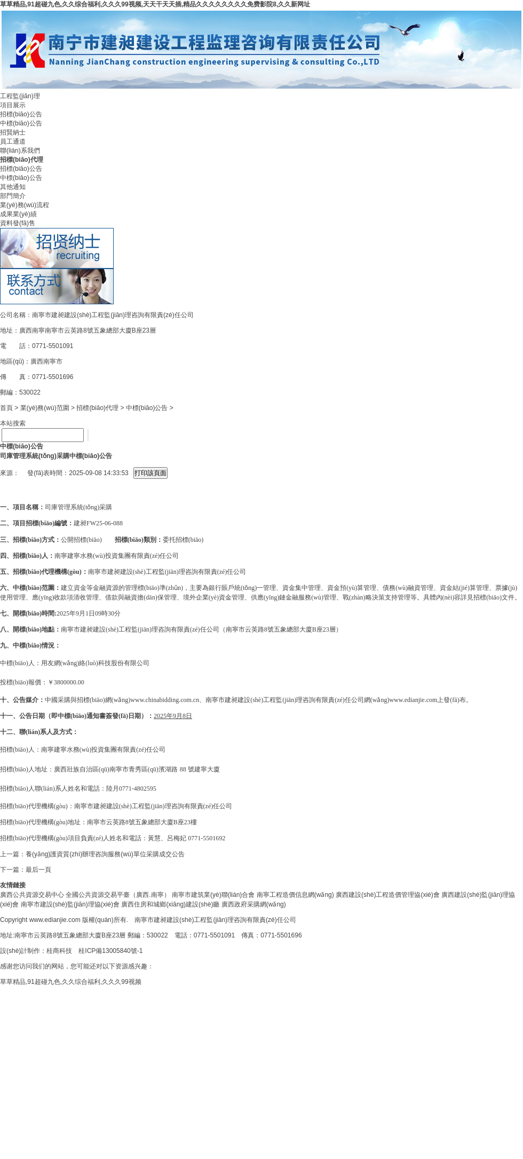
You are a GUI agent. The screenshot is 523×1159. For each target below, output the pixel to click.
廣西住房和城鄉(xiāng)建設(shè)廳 (170, 904)
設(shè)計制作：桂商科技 (36, 951)
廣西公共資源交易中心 (32, 894)
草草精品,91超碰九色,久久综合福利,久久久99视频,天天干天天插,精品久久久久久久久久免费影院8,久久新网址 (155, 4)
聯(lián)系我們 (20, 150)
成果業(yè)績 (18, 214)
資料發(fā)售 (17, 223)
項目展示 (13, 105)
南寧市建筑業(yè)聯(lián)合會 (213, 894)
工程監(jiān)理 (20, 96)
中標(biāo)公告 (21, 123)
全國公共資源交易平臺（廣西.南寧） (118, 894)
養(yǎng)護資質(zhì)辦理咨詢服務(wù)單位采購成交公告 (105, 854)
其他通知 (13, 187)
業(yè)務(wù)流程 (24, 205)
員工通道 (13, 141)
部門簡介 (13, 196)
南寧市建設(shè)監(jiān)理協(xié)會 (70, 904)
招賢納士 (13, 132)
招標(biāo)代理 (97, 408)
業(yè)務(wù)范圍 (44, 408)
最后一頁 (38, 869)
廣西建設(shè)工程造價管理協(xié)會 (388, 894)
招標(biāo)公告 (21, 114)
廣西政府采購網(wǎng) (253, 904)
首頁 (6, 408)
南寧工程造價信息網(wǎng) (295, 894)
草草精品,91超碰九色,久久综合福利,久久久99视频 (70, 981)
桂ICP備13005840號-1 (110, 951)
